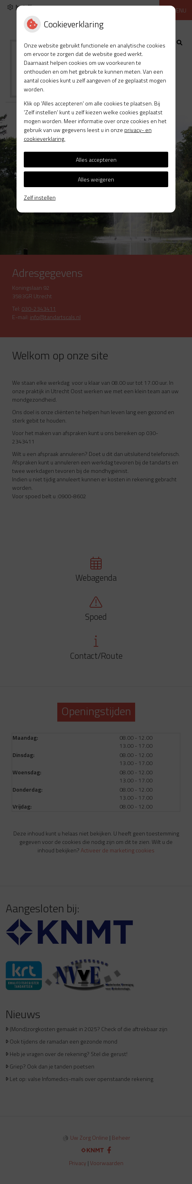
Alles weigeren (96, 179)
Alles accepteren (96, 159)
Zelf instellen (40, 197)
